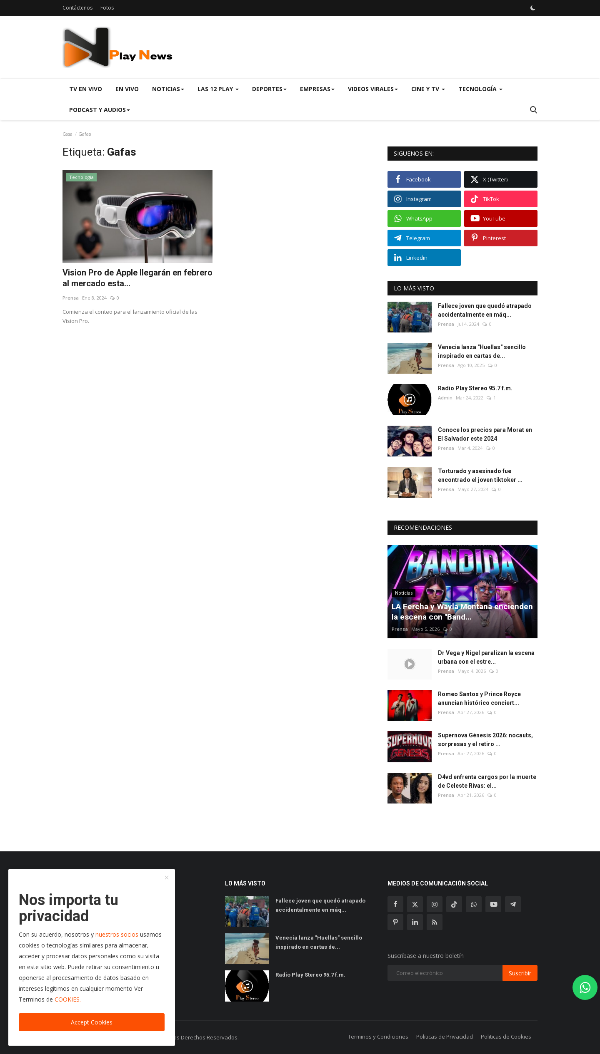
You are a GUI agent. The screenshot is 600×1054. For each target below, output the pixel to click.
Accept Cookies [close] (91, 1022)
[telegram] (513, 904)
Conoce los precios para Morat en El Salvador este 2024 (485, 434)
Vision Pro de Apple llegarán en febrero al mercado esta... (137, 278)
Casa (67, 134)
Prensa (70, 298)
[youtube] (493, 904)
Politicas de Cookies (506, 1036)
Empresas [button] (317, 89)
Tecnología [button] (480, 89)
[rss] (434, 922)
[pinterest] (395, 922)
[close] (166, 878)
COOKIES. (68, 999)
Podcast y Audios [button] (99, 110)
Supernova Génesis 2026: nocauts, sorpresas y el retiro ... (485, 739)
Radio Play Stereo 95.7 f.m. (475, 388)
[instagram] (434, 904)
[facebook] (395, 904)
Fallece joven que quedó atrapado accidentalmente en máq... (485, 310)
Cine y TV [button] (428, 89)
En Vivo (127, 89)
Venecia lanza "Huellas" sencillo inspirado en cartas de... (482, 351)
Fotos (107, 7)
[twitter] (415, 904)
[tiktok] (454, 904)
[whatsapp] (474, 904)
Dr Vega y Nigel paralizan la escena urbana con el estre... (486, 657)
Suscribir (520, 973)
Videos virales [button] (373, 89)
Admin (445, 397)
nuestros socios (116, 934)
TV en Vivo (85, 89)
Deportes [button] (269, 89)
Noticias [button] (168, 89)
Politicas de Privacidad (444, 1036)
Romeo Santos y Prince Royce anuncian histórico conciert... (479, 698)
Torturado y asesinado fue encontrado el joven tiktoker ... (480, 475)
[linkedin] (415, 922)
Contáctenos (77, 7)
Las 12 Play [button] (218, 89)
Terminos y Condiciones (378, 1036)
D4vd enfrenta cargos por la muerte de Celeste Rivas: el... (487, 781)
